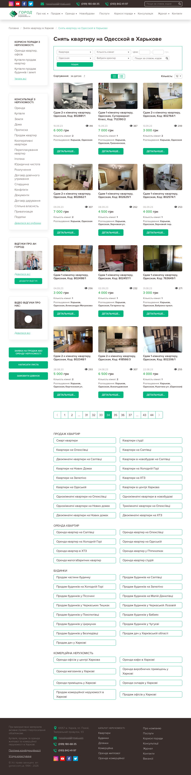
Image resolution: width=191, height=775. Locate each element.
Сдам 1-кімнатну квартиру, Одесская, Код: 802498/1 (71, 276)
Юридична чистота (27, 164)
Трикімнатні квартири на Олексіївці (146, 506)
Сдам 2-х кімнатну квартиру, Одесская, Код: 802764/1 (162, 114)
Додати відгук (28, 281)
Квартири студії (133, 440)
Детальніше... (66, 151)
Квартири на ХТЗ (134, 478)
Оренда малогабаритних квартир (78, 560)
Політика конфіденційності (25, 750)
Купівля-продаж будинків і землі (25, 70)
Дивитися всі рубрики (28, 223)
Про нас (41, 13)
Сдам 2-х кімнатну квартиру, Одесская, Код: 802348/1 (72, 357)
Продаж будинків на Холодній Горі (79, 586)
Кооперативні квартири (24, 142)
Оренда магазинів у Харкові (75, 671)
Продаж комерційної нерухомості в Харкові (80, 694)
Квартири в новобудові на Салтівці (146, 459)
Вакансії (148, 758)
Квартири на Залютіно (71, 478)
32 (93, 415)
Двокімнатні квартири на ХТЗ (142, 515)
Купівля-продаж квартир (25, 61)
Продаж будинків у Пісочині (75, 596)
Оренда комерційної (111, 758)
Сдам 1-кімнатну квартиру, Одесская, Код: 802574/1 (160, 195)
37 (130, 415)
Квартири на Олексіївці (72, 450)
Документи (22, 195)
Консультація (145, 13)
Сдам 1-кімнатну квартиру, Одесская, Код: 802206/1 (160, 357)
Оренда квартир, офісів (26, 52)
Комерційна (105, 748)
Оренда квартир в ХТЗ (71, 551)
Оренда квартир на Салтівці (75, 532)
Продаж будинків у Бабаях (141, 615)
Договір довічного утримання (27, 177)
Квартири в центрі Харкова (141, 487)
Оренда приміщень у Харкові (76, 683)
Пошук (75, 64)
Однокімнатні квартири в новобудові (148, 496)
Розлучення (23, 170)
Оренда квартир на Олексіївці (143, 532)
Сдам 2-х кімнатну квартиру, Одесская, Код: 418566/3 (117, 357)
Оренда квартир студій (138, 560)
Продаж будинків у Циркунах (76, 624)
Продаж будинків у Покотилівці (77, 615)
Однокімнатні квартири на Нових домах (83, 506)
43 (144, 415)
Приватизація (24, 211)
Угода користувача (20, 756)
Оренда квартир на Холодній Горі (79, 541)
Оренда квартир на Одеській (142, 541)
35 (115, 415)
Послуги (104, 13)
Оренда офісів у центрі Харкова (78, 660)
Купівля (20, 113)
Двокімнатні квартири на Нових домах (82, 515)
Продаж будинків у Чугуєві (141, 624)
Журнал (162, 13)
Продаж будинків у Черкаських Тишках (82, 605)
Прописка (21, 130)
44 (152, 415)
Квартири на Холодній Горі (141, 468)
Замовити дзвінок (28, 376)
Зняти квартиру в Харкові (38, 28)
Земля (19, 119)
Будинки (103, 738)
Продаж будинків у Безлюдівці (77, 633)
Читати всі (20, 78)
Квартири (104, 733)
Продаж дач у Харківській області (145, 633)
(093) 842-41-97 (119, 3)
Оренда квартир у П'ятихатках (143, 551)
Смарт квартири (67, 440)
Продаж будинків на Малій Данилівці (148, 596)
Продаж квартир (26, 135)
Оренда (20, 108)
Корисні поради (123, 13)
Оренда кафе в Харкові (139, 660)
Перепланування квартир (26, 151)
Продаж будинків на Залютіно (143, 586)
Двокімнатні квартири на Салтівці (79, 459)
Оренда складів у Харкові (140, 683)
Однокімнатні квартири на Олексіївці (81, 496)
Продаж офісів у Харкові (139, 694)
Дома (18, 124)
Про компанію (152, 728)
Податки (20, 217)
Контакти (177, 13)
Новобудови (87, 13)
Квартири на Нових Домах (74, 468)
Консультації (150, 743)
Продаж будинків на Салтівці (142, 577)
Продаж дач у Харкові (71, 643)
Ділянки (103, 743)
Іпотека (19, 159)
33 (101, 415)
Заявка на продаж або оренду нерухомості (28, 352)
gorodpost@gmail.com (58, 3)
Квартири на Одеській (71, 487)
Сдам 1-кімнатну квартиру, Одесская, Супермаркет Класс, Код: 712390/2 (115, 116)
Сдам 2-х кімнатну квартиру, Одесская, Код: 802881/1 (72, 114)
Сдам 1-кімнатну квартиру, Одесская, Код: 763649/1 (160, 276)
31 (86, 415)
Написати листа (28, 364)
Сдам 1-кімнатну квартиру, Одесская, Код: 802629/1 (115, 195)
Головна (14, 28)
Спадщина (22, 184)
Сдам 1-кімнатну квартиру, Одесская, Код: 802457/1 (115, 276)
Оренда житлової (109, 753)
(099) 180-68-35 (90, 3)
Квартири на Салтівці (137, 450)
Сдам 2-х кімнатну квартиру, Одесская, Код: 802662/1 (72, 195)
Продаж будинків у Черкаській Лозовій (149, 605)
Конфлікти (21, 190)
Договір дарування (27, 201)
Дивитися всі (22, 274)
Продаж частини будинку (73, 577)
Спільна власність (27, 206)
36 (122, 415)
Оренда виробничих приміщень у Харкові (145, 671)
